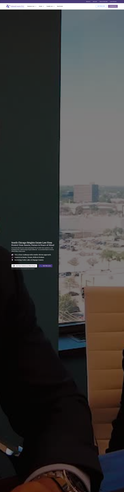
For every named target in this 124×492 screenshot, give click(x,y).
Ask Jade (95, 1)
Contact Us (113, 6)
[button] (32, 6)
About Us (88, 1)
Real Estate (60, 6)
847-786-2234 (101, 6)
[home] (15, 6)
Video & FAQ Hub (103, 1)
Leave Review (113, 1)
